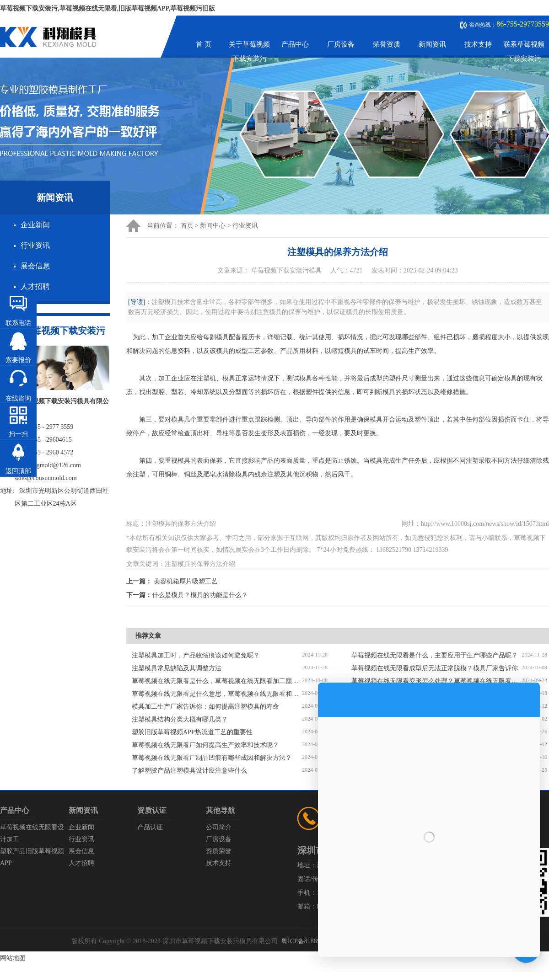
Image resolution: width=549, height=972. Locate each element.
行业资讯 (35, 245)
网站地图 (13, 958)
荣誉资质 (386, 44)
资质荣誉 (218, 851)
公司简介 (218, 827)
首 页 (203, 44)
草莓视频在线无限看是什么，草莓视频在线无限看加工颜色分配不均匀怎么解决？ (217, 681)
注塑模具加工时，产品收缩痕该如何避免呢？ (196, 655)
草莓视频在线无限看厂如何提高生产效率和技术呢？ (205, 745)
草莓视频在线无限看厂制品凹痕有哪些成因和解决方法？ (212, 757)
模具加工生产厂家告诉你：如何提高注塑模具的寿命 (205, 706)
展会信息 (35, 266)
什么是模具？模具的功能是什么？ (200, 595)
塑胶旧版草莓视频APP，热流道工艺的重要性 (192, 732)
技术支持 (478, 44)
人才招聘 (35, 286)
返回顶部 (18, 471)
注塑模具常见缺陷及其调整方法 (176, 668)
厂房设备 (341, 44)
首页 (187, 225)
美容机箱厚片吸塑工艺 (186, 581)
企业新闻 (35, 225)
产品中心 (295, 44)
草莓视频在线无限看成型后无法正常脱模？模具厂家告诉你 (434, 668)
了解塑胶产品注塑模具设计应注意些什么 (189, 770)
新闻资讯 (432, 44)
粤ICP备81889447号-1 (311, 941)
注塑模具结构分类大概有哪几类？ (180, 719)
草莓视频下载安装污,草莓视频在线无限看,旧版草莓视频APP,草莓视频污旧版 (107, 8)
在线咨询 (18, 398)
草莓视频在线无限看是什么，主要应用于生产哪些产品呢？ (434, 655)
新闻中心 (213, 225)
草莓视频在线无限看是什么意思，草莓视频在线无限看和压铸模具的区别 (217, 693)
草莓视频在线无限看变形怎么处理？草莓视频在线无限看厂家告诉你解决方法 (436, 681)
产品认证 (150, 827)
